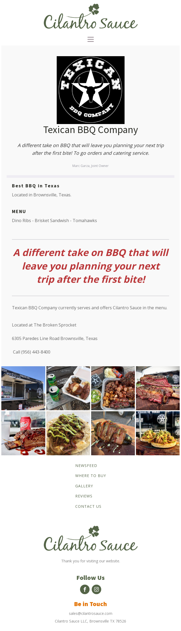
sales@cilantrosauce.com (90, 613)
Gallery (84, 485)
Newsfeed (86, 465)
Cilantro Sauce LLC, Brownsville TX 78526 (90, 621)
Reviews (83, 495)
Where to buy (90, 475)
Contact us (88, 506)
